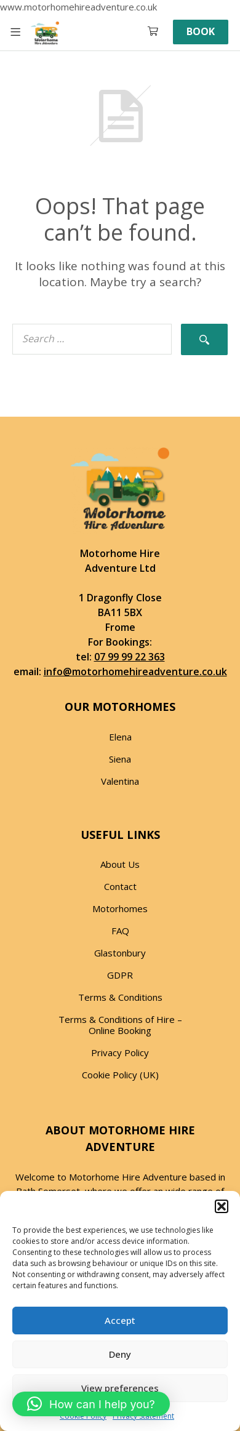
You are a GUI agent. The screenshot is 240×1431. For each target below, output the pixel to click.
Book (200, 31)
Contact (120, 886)
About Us (120, 864)
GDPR (120, 975)
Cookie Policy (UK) (120, 1074)
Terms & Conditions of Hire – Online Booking (120, 1024)
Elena (120, 737)
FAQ (120, 930)
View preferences (120, 1388)
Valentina (120, 781)
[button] (221, 1206)
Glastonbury (120, 953)
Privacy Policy (120, 1052)
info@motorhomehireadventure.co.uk (135, 671)
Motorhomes (120, 908)
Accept (120, 1320)
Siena (120, 759)
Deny (120, 1354)
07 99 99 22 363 (129, 656)
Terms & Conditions (120, 997)
